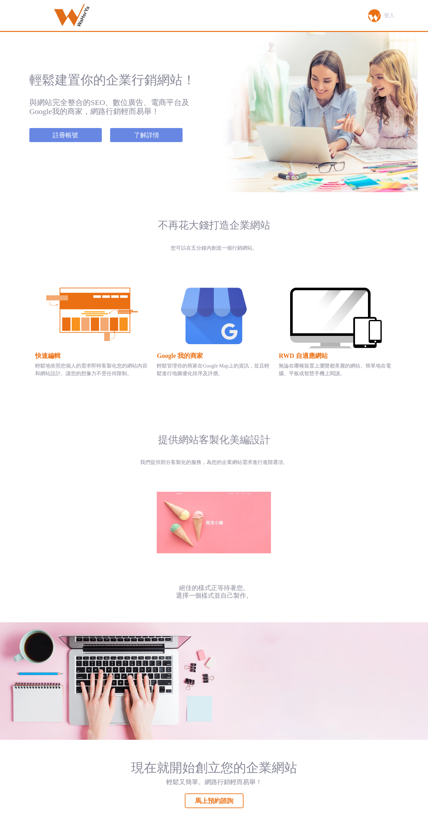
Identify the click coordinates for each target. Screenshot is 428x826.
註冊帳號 (65, 135)
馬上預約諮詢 (214, 800)
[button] (371, 15)
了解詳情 (146, 135)
